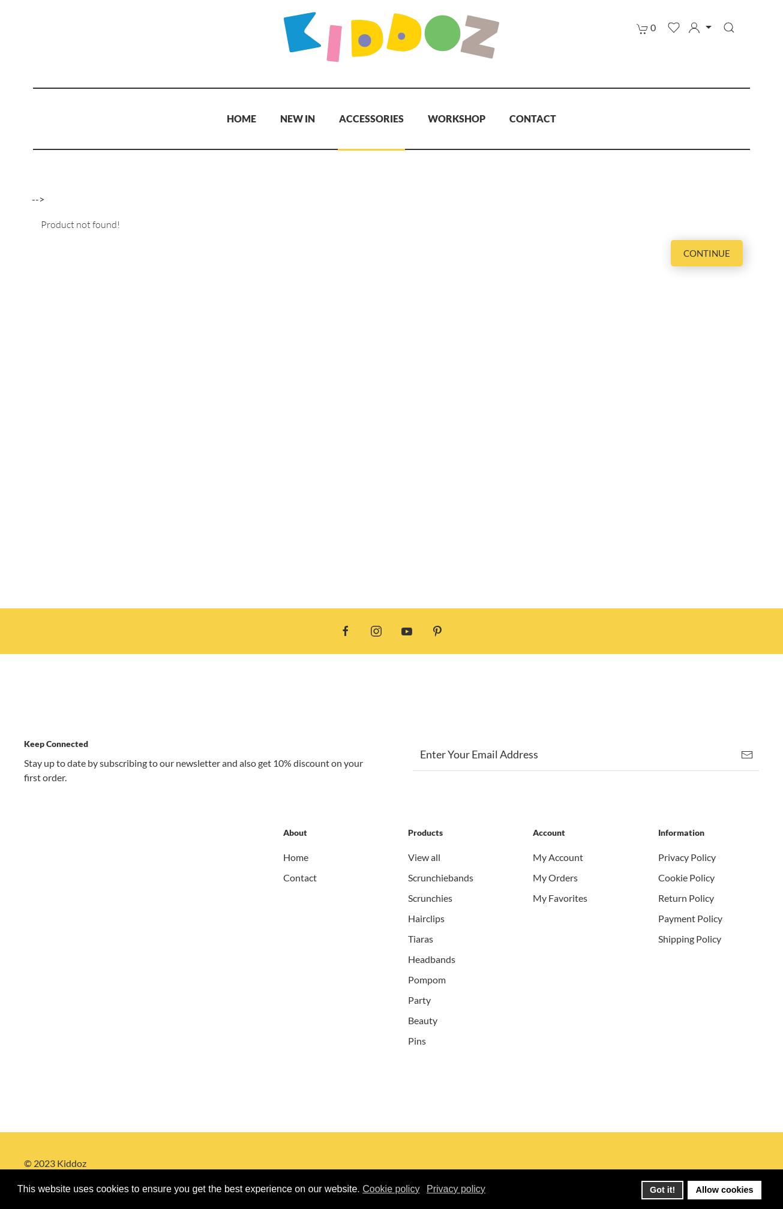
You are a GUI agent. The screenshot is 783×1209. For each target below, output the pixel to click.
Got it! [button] (662, 1190)
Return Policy (686, 898)
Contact (532, 118)
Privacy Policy (687, 857)
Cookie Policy (686, 877)
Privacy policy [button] (456, 1189)
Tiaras (420, 938)
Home (241, 118)
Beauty (422, 1020)
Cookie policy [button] (390, 1189)
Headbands (431, 959)
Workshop (456, 118)
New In (297, 118)
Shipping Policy (689, 938)
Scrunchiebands (440, 877)
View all (424, 857)
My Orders (555, 877)
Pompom (427, 979)
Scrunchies (430, 898)
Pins (417, 1040)
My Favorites (560, 898)
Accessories (371, 118)
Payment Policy (690, 918)
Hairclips (426, 918)
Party (419, 1000)
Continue (706, 253)
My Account (558, 857)
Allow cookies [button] (725, 1190)
